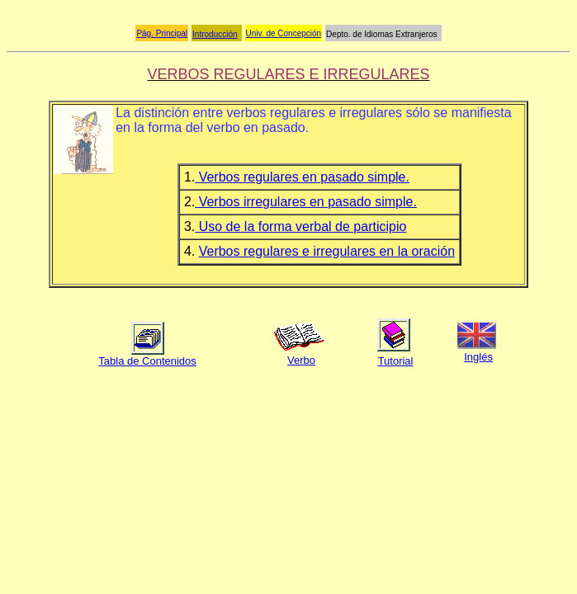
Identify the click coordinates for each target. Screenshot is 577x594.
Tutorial (396, 361)
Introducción (214, 34)
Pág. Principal (161, 33)
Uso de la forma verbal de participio (300, 226)
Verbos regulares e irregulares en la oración (327, 251)
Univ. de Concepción (284, 33)
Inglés (478, 357)
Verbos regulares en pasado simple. (302, 177)
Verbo (301, 360)
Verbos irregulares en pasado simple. (306, 202)
